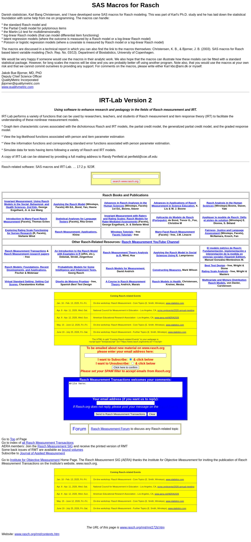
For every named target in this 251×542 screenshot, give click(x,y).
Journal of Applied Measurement (42, 456)
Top (12, 442)
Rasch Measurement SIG (55, 449)
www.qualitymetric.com (18, 87)
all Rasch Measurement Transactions (48, 445)
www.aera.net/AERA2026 (167, 317)
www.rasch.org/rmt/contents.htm (37, 537)
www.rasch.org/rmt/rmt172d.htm (142, 530)
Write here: (125, 391)
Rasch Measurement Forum (110, 431)
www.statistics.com (175, 303)
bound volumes (72, 452)
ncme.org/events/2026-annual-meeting (175, 310)
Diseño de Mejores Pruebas (72, 281)
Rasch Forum (168, 409)
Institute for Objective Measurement (35, 463)
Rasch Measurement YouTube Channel (150, 242)
